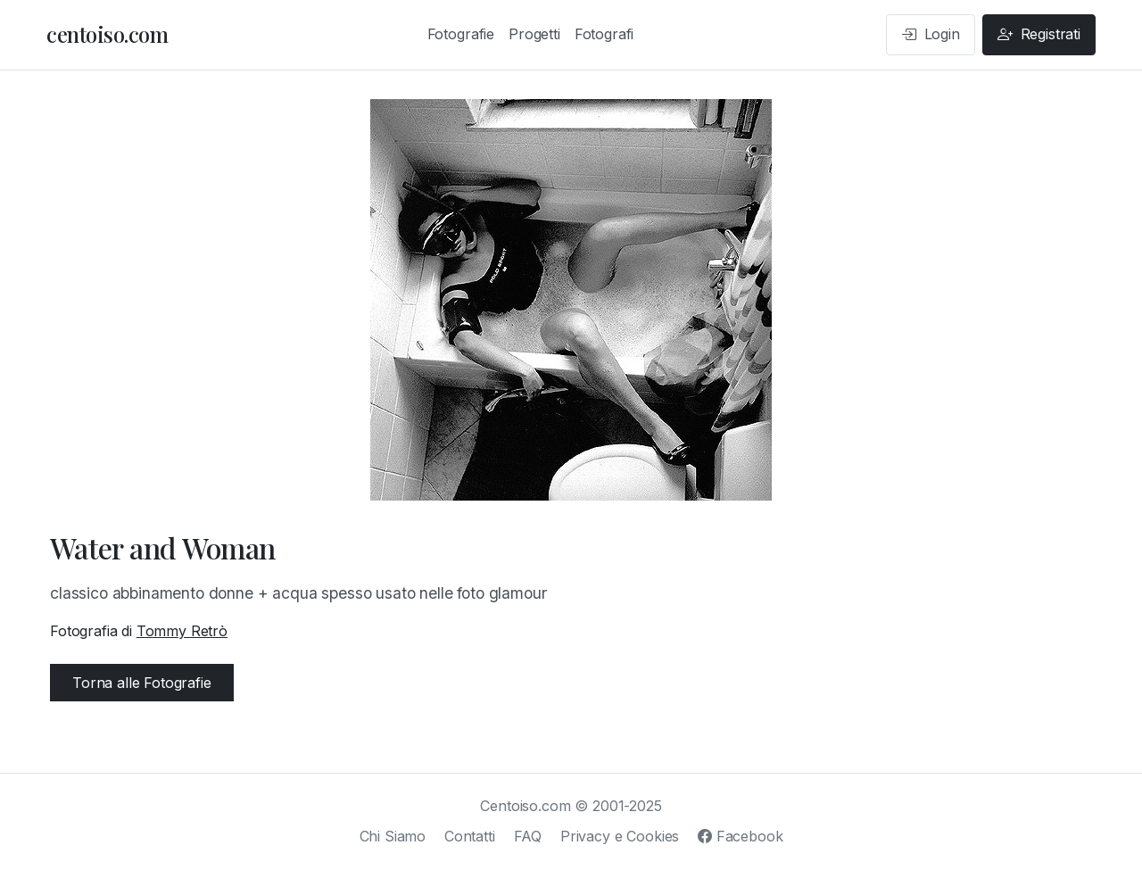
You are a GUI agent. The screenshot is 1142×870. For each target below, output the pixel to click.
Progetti (534, 34)
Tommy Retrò (182, 631)
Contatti (469, 836)
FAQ (528, 836)
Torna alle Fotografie (141, 683)
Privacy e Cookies (619, 836)
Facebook (740, 836)
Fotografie (460, 34)
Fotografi (604, 34)
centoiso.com (107, 34)
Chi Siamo (393, 836)
